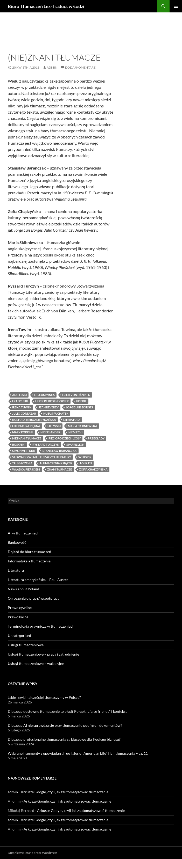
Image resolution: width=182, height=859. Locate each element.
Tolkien (86, 463)
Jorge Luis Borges (79, 407)
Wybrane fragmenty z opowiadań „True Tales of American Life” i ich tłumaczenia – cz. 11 (78, 753)
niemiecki (75, 432)
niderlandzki (50, 432)
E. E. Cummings (44, 395)
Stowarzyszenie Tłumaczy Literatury (41, 457)
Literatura (17, 48)
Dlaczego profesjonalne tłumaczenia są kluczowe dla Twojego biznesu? (64, 739)
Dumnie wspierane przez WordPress (32, 853)
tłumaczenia (22, 463)
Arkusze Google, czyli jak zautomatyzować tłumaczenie (64, 792)
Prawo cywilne (20, 607)
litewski (54, 426)
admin (52, 67)
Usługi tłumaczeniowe (26, 645)
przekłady (96, 438)
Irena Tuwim (21, 407)
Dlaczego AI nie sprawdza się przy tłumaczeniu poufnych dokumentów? (65, 725)
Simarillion (75, 444)
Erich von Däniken (76, 395)
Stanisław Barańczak (60, 450)
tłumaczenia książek (56, 463)
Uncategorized (19, 635)
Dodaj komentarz (80, 67)
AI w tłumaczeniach (23, 533)
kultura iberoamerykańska (34, 419)
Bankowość (17, 542)
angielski (19, 395)
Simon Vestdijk (23, 450)
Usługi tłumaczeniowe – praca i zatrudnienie (43, 654)
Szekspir (84, 457)
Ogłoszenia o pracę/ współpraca (33, 598)
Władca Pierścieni (26, 469)
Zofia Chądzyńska (93, 469)
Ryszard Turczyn (45, 444)
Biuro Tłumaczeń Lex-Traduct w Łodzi (46, 6)
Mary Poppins (22, 432)
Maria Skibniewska (82, 426)
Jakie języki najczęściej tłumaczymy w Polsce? (44, 697)
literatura (71, 419)
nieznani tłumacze (26, 438)
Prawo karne (18, 617)
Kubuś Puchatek (55, 413)
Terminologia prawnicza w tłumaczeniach (41, 626)
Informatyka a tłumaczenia (29, 561)
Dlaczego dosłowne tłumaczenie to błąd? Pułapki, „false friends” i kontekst (67, 711)
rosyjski (18, 444)
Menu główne (176, 6)
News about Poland (23, 589)
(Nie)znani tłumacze (54, 57)
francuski (20, 401)
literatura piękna (26, 426)
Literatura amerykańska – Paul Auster (38, 579)
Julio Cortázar (24, 413)
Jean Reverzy (49, 407)
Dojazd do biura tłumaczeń (29, 551)
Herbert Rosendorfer (52, 401)
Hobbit (81, 401)
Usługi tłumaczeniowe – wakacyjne (36, 663)
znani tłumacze (59, 469)
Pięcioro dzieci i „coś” (64, 438)
